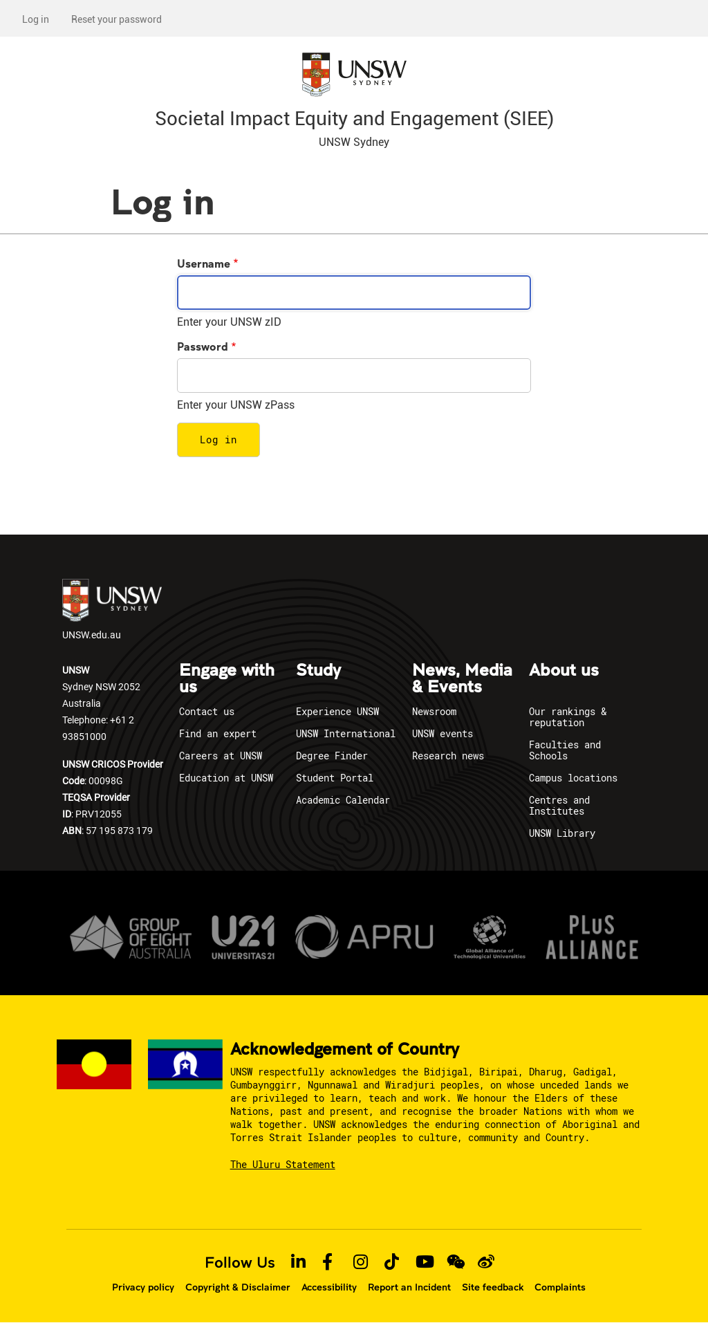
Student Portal (334, 777)
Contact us (206, 711)
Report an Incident (409, 1287)
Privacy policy (143, 1287)
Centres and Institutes (559, 805)
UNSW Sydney (354, 142)
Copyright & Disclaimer (237, 1287)
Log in (35, 19)
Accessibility (329, 1287)
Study (318, 671)
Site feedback (492, 1287)
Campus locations (573, 777)
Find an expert (218, 733)
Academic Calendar (343, 799)
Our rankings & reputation (567, 717)
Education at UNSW (226, 777)
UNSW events (442, 733)
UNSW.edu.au (112, 610)
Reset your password (116, 19)
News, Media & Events (462, 679)
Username (203, 263)
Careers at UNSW (220, 755)
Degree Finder (332, 755)
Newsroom (434, 711)
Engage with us (226, 679)
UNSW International (345, 733)
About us (564, 671)
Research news (448, 755)
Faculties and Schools (565, 750)
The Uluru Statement (282, 1164)
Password (202, 346)
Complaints (560, 1287)
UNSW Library (562, 833)
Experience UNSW (337, 711)
